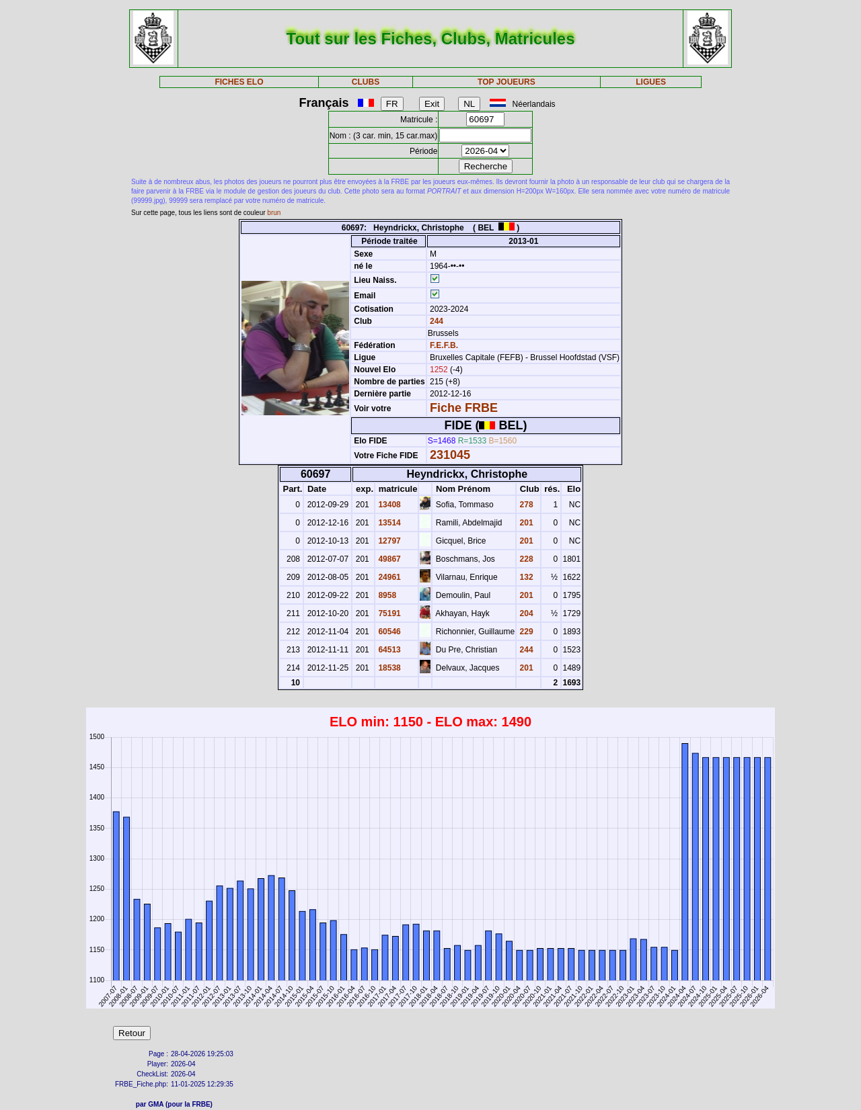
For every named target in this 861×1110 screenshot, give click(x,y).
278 (525, 504)
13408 (388, 504)
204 (525, 613)
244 (435, 321)
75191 (388, 613)
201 (525, 522)
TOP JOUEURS (506, 82)
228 (525, 559)
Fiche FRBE (464, 408)
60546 (388, 631)
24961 (388, 577)
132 (525, 577)
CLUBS (365, 82)
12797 (388, 541)
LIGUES (651, 82)
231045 (450, 455)
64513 (388, 649)
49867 (388, 559)
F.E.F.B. (444, 345)
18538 (388, 668)
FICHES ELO (239, 82)
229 (525, 631)
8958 (386, 595)
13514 (388, 522)
